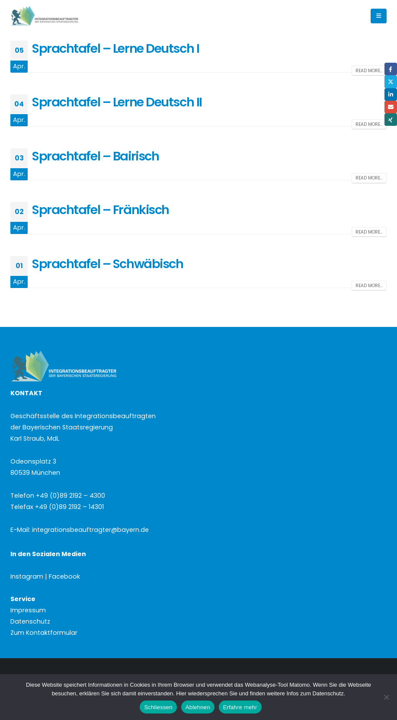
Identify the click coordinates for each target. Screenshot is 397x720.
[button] (379, 16)
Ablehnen (198, 707)
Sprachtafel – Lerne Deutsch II (117, 102)
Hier (181, 693)
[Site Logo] (59, 16)
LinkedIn (390, 94)
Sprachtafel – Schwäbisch (107, 263)
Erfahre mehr (240, 707)
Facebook (390, 69)
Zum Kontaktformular (43, 632)
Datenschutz (30, 621)
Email (390, 107)
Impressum (28, 610)
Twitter (390, 81)
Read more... (369, 70)
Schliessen (158, 707)
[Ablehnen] (386, 697)
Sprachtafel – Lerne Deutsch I (115, 48)
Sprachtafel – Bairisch (95, 156)
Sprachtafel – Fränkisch (100, 209)
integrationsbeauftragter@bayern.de (90, 529)
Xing (390, 119)
